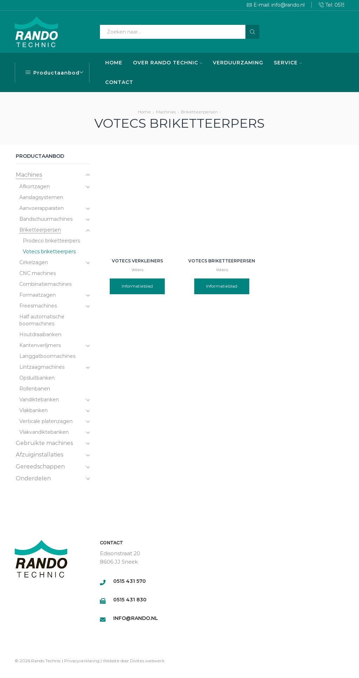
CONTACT (119, 82)
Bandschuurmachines (46, 219)
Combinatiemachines (45, 284)
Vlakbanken (33, 410)
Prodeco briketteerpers (51, 241)
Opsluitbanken (37, 378)
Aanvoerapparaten (41, 208)
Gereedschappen (40, 466)
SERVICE (288, 62)
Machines (166, 111)
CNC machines (37, 273)
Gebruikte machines (44, 443)
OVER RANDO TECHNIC (167, 62)
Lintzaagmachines (42, 367)
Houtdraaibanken (40, 334)
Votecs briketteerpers (49, 251)
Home (144, 111)
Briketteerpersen (199, 111)
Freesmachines (38, 306)
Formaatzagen (37, 295)
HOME (113, 62)
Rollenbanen (34, 389)
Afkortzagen (34, 186)
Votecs (137, 270)
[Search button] (252, 32)
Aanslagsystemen (41, 197)
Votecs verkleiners (137, 260)
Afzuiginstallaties (39, 454)
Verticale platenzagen (46, 421)
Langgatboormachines (47, 356)
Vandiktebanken (39, 399)
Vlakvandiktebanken (44, 432)
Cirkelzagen (33, 262)
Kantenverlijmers (40, 345)
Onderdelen (33, 478)
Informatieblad (137, 286)
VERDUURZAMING (238, 62)
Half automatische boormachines (42, 320)
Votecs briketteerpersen (221, 260)
